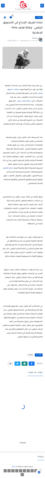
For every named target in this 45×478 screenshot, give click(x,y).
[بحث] (3, 5)
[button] (32, 363)
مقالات (39, 17)
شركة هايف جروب (23, 101)
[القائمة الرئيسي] (42, 5)
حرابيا (14, 467)
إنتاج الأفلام (8, 168)
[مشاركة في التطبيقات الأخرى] (10, 363)
